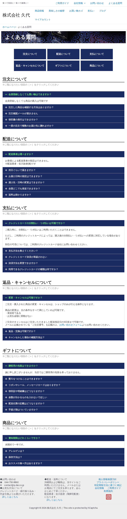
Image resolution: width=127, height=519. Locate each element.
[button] (63, 94)
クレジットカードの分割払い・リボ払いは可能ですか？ (37, 223)
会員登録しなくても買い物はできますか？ (30, 94)
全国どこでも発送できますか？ (24, 188)
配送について (63, 54)
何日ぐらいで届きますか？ (22, 170)
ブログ (101, 10)
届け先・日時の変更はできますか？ (27, 182)
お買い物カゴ (75, 10)
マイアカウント (43, 19)
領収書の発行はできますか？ (23, 119)
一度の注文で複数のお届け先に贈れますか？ (31, 125)
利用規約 (122, 488)
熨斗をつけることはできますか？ (25, 379)
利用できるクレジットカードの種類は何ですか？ (33, 269)
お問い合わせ (97, 3)
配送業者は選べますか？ (21, 154)
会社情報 (80, 3)
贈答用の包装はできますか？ (23, 365)
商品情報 (39, 10)
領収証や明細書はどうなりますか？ (27, 391)
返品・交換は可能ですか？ (22, 331)
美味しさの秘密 (56, 10)
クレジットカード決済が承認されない (28, 257)
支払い (90, 10)
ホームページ (9, 27)
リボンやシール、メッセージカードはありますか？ (34, 385)
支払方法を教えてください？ (23, 250)
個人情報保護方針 (107, 479)
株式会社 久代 (16, 15)
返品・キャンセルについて (30, 65)
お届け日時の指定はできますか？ (25, 176)
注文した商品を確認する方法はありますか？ (31, 107)
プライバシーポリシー (108, 482)
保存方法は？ (15, 457)
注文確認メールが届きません (23, 113)
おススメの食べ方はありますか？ (25, 463)
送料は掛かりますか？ (20, 194)
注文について (30, 54)
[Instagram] (109, 494)
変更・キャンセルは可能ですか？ (25, 297)
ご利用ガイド (63, 3)
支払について (97, 54)
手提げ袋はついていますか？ (23, 409)
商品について (97, 65)
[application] (84, 3)
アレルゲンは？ (16, 451)
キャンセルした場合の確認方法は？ (27, 337)
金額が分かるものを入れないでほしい (28, 397)
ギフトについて (63, 65)
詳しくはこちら (9, 497)
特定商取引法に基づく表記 (107, 485)
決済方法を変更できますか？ (23, 263)
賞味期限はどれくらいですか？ (24, 438)
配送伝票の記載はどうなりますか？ (27, 403)
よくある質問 (115, 3)
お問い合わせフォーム (70, 324)
